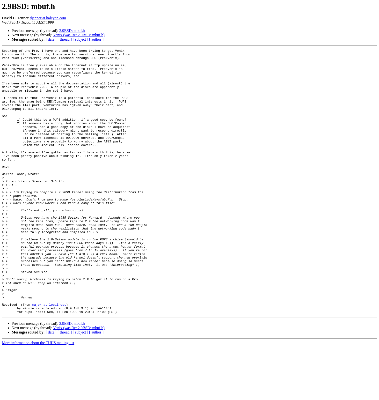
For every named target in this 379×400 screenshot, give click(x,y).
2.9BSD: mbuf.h (72, 31)
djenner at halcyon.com (48, 18)
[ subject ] (80, 39)
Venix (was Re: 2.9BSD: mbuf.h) (78, 35)
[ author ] (96, 39)
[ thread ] (65, 39)
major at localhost (49, 356)
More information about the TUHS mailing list (38, 396)
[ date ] (51, 39)
